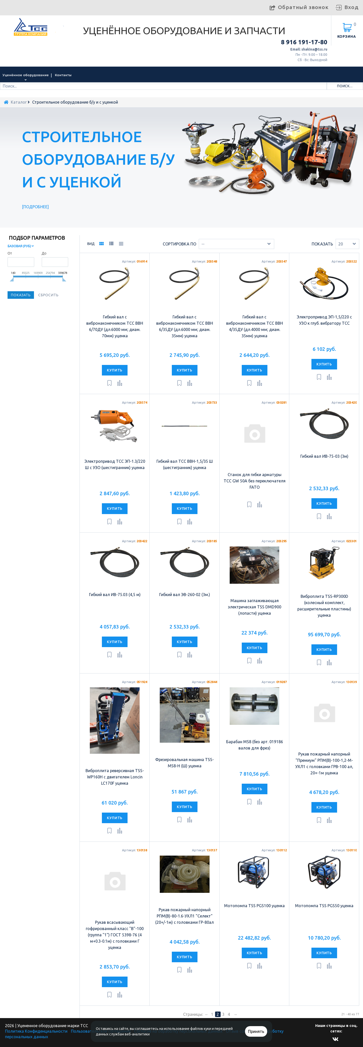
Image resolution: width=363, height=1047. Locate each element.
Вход (351, 7)
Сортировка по (179, 244)
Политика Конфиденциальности (36, 1031)
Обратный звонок (303, 7)
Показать (322, 244)
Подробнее (35, 206)
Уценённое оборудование (26, 75)
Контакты (63, 75)
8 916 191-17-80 (304, 42)
